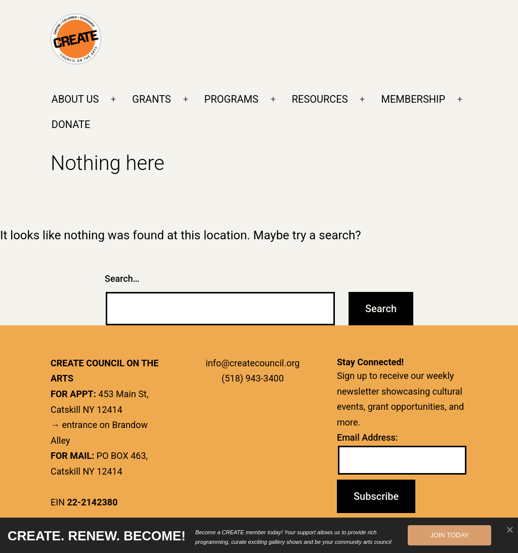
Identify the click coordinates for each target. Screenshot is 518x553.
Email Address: (367, 437)
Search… (122, 278)
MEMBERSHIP (413, 99)
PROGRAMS (231, 99)
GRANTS (151, 99)
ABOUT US (75, 99)
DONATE (71, 124)
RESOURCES (320, 99)
